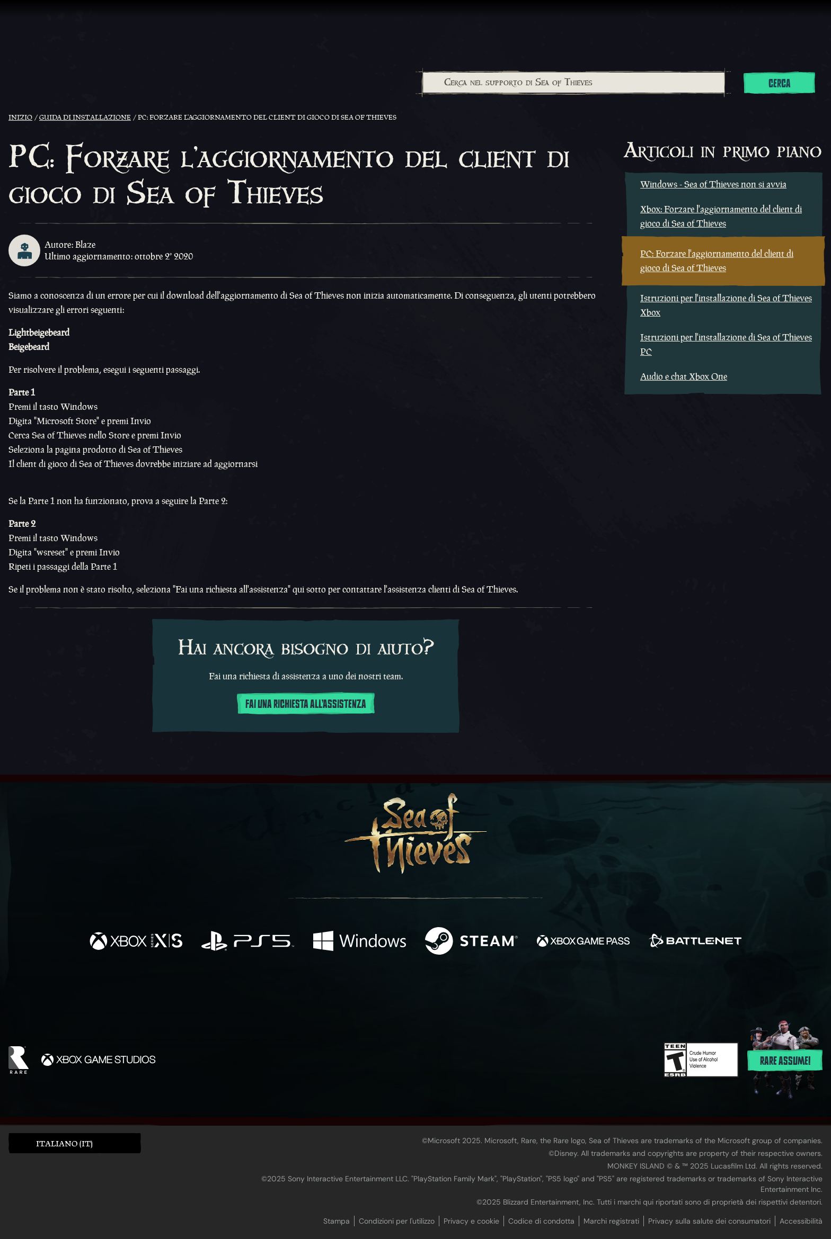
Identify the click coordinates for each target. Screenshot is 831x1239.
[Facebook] (309, 991)
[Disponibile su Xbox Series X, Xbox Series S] (136, 942)
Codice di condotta (541, 1221)
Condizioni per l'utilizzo (397, 1221)
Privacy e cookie (471, 1221)
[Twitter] (336, 992)
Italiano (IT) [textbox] (64, 1143)
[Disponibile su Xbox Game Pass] (583, 942)
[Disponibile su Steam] (471, 942)
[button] (74, 1143)
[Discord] (458, 994)
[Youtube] (412, 992)
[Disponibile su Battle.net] (695, 942)
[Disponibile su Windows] (359, 942)
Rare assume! (785, 1061)
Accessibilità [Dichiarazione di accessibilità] (801, 1221)
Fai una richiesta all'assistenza (305, 704)
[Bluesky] (517, 994)
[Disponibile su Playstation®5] (247, 942)
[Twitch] (368, 992)
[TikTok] (488, 992)
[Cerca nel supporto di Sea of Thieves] (573, 82)
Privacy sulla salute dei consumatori (709, 1221)
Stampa (336, 1221)
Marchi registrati (611, 1221)
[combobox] (573, 82)
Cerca (779, 84)
